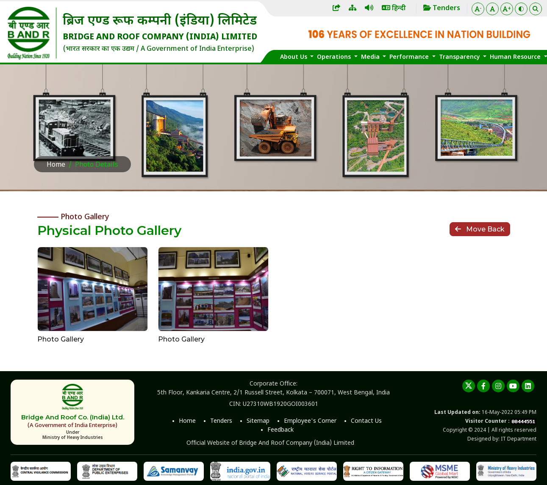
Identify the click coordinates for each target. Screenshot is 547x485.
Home (56, 165)
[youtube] (513, 386)
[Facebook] (483, 386)
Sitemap (258, 421)
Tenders (221, 421)
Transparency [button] (460, 57)
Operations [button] (335, 57)
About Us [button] (294, 57)
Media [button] (371, 57)
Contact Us (366, 421)
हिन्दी (394, 8)
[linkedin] (528, 386)
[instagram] (498, 386)
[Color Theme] (521, 9)
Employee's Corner (310, 421)
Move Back (480, 229)
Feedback (280, 430)
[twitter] (468, 386)
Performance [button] (409, 57)
